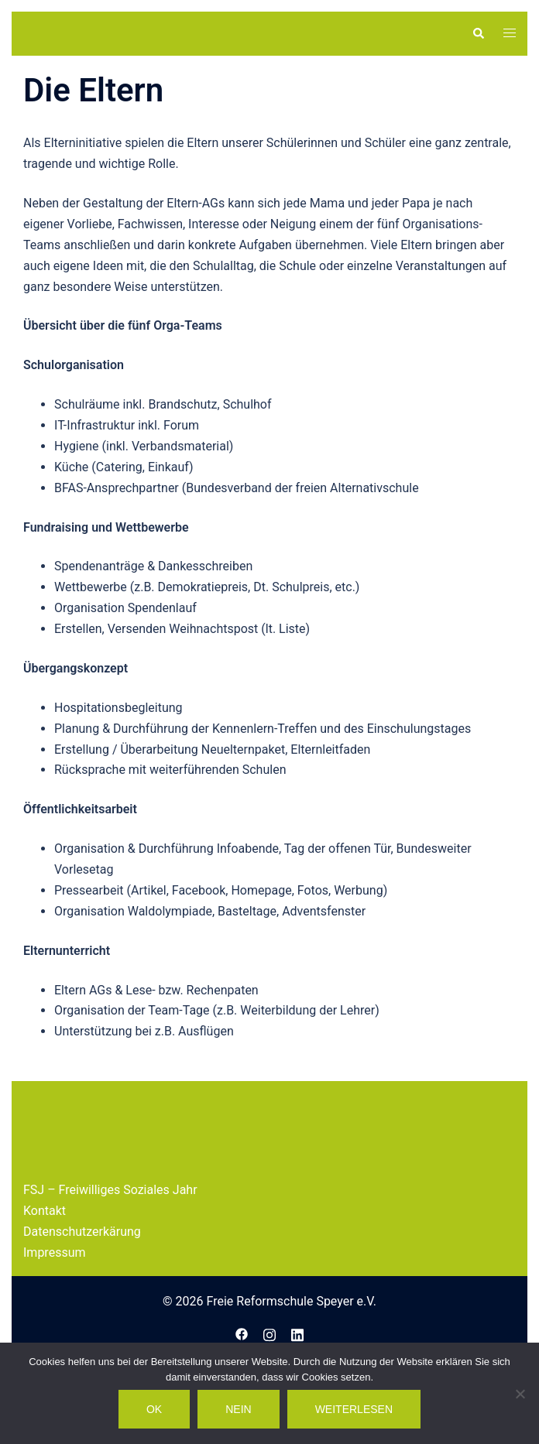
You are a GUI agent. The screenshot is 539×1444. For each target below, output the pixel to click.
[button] (478, 33)
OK (154, 1409)
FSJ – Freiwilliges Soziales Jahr (110, 1250)
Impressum (54, 1312)
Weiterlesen (354, 1409)
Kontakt (44, 1271)
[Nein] (519, 1393)
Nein (238, 1409)
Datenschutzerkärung (82, 1292)
